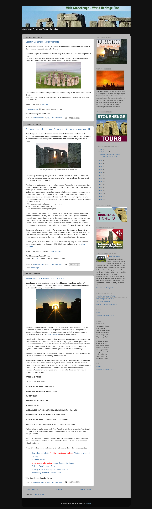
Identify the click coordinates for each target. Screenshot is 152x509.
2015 (101, 182)
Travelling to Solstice (40, 453)
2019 (101, 170)
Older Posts (85, 489)
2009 (101, 200)
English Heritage (52, 334)
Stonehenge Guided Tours (105, 299)
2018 (101, 173)
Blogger (88, 503)
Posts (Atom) (39, 494)
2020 (101, 167)
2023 (101, 161)
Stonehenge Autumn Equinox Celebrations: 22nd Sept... (110, 155)
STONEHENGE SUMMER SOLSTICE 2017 (45, 278)
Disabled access (38, 459)
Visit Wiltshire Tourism (103, 301)
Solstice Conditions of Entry (43, 466)
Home (59, 489)
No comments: (57, 118)
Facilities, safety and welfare (61, 453)
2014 (101, 185)
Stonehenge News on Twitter (106, 296)
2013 (101, 188)
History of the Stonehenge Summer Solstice (50, 469)
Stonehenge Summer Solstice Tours (46, 473)
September (105, 152)
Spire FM (45, 104)
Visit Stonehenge (32, 109)
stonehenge (35, 268)
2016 (101, 179)
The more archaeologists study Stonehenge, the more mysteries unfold (58, 129)
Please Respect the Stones (63, 463)
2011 (101, 194)
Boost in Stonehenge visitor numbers (42, 42)
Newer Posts (32, 489)
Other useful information (42, 463)
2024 (101, 149)
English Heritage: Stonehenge (106, 304)
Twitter (38, 258)
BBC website (56, 251)
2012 (101, 191)
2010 (101, 197)
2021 (101, 164)
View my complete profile (105, 288)
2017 (101, 176)
